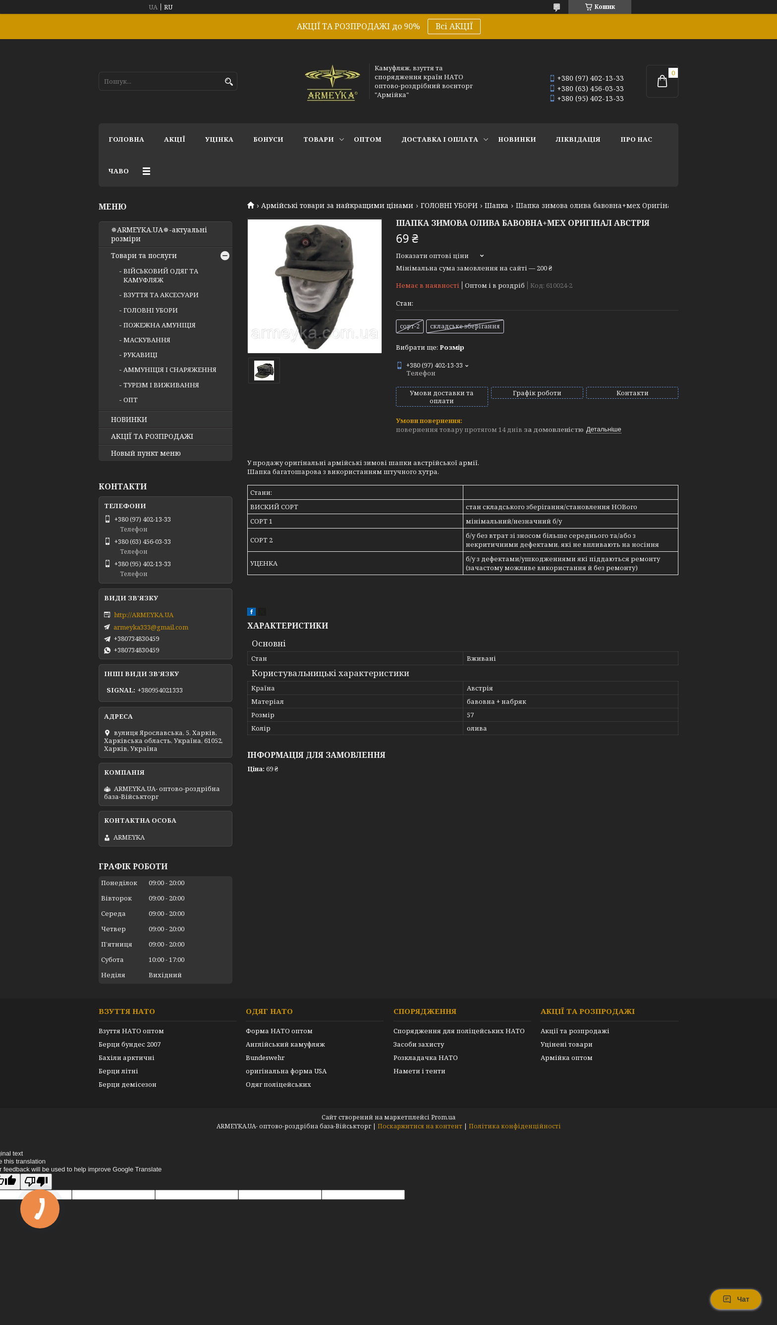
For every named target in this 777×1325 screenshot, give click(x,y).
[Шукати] (228, 82)
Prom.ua (443, 1117)
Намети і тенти (419, 1070)
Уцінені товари (567, 1044)
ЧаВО (119, 170)
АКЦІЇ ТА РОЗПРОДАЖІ (152, 436)
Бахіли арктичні (127, 1057)
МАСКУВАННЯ (146, 339)
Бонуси (268, 139)
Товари (318, 139)
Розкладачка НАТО (425, 1057)
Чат (735, 1299)
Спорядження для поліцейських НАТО (459, 1030)
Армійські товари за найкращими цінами (337, 206)
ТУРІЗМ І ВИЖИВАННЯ (161, 384)
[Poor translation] (36, 1181)
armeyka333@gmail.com (150, 627)
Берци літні (118, 1070)
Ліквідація (578, 139)
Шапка (496, 206)
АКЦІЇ (174, 139)
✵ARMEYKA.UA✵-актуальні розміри (159, 234)
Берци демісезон (128, 1084)
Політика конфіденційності (515, 1126)
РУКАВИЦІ (140, 354)
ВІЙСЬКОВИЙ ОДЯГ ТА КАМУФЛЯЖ (160, 275)
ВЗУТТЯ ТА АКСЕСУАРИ (161, 294)
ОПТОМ (368, 139)
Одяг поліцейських (278, 1084)
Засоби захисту (418, 1044)
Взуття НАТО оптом (131, 1030)
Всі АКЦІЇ (454, 26)
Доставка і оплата (439, 139)
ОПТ (130, 399)
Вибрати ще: (430, 347)
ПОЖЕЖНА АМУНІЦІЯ (159, 324)
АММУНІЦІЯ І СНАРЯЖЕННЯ (170, 369)
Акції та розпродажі (575, 1030)
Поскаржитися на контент (420, 1126)
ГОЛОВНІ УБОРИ (449, 206)
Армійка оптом (567, 1057)
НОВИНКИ (517, 139)
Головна (126, 139)
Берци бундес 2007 (130, 1044)
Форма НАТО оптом (279, 1030)
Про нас (636, 139)
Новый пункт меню (146, 453)
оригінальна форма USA (286, 1070)
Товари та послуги (144, 255)
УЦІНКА (219, 139)
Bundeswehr (265, 1057)
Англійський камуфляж (285, 1044)
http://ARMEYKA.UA (143, 615)
